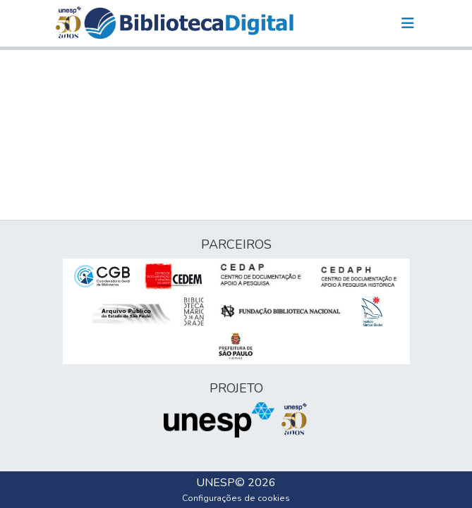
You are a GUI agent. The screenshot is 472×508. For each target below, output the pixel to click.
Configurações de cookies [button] (236, 498)
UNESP (215, 482)
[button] (189, 23)
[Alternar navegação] (407, 23)
